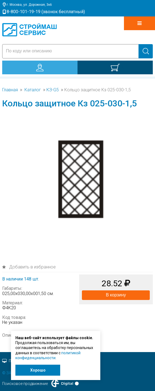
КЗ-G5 (52, 89)
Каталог (32, 89)
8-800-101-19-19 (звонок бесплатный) (46, 11)
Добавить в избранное (32, 267)
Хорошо (38, 370)
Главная (10, 89)
